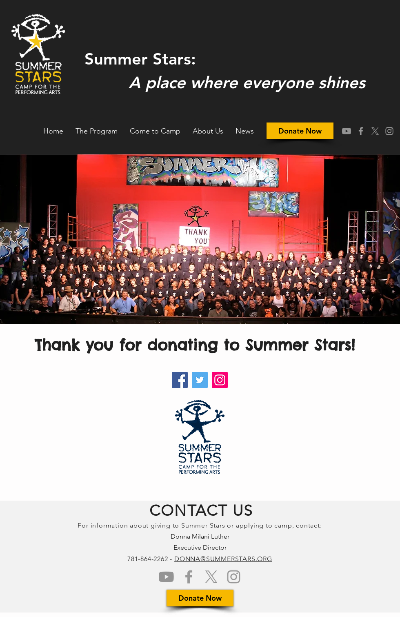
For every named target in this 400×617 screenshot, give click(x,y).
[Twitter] (200, 380)
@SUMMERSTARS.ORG (236, 559)
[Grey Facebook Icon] (361, 131)
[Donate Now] (300, 131)
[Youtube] (346, 131)
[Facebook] (180, 380)
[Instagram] (220, 380)
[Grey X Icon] (375, 131)
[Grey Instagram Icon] (389, 131)
